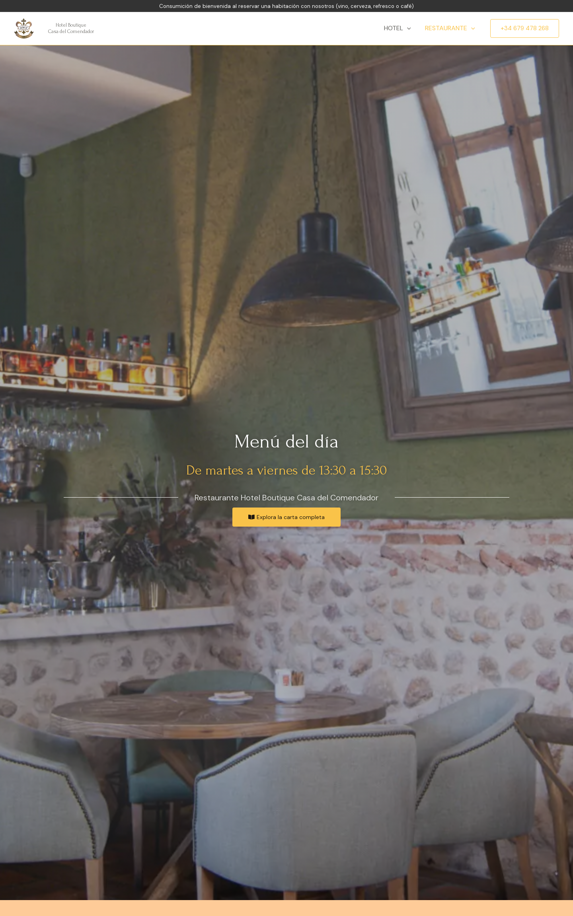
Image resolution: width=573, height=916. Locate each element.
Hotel (399, 28)
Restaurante (451, 28)
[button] (286, 517)
